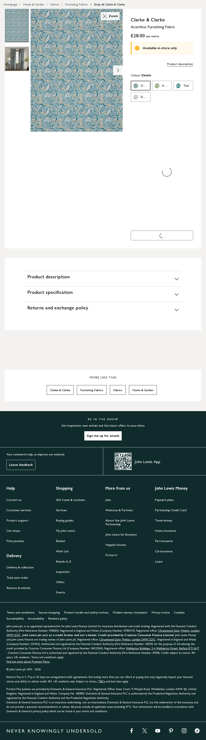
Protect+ (111, 555)
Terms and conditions (20, 612)
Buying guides (65, 520)
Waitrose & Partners (119, 510)
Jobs (108, 500)
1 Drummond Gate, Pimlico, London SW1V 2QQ (127, 639)
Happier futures (115, 545)
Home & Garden (33, 4)
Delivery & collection (20, 567)
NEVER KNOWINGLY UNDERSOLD (54, 731)
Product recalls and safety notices (86, 612)
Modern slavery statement (130, 612)
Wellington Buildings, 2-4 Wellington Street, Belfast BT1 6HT (162, 648)
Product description (180, 64)
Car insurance (164, 551)
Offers (60, 582)
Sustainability (15, 618)
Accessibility (36, 618)
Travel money (163, 520)
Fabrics (54, 4)
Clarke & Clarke (60, 390)
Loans (159, 561)
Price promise (15, 541)
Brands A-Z (63, 561)
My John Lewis (65, 531)
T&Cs (101, 681)
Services (61, 510)
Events (60, 592)
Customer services (18, 510)
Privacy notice (160, 612)
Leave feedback (21, 465)
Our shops (13, 531)
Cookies (179, 612)
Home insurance (165, 531)
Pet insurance (164, 541)
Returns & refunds (18, 588)
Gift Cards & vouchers (70, 500)
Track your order (17, 577)
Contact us (14, 500)
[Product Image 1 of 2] (17, 25)
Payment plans (164, 500)
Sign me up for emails (103, 436)
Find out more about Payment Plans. (28, 661)
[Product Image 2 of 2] (17, 59)
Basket (60, 541)
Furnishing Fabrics (76, 4)
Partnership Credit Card (170, 510)
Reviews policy (57, 618)
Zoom (110, 16)
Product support (17, 520)
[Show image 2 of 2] (118, 70)
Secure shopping (49, 612)
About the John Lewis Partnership (120, 522)
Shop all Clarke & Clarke (109, 4)
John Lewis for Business (121, 534)
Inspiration (63, 572)
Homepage (10, 4)
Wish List (62, 551)
